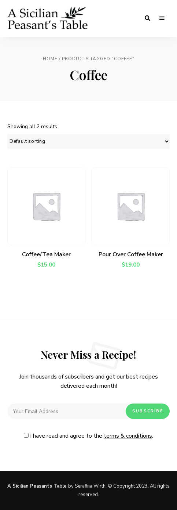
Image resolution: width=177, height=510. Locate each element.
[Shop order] (88, 141)
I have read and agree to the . (88, 436)
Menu (162, 18)
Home (50, 59)
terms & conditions (128, 436)
